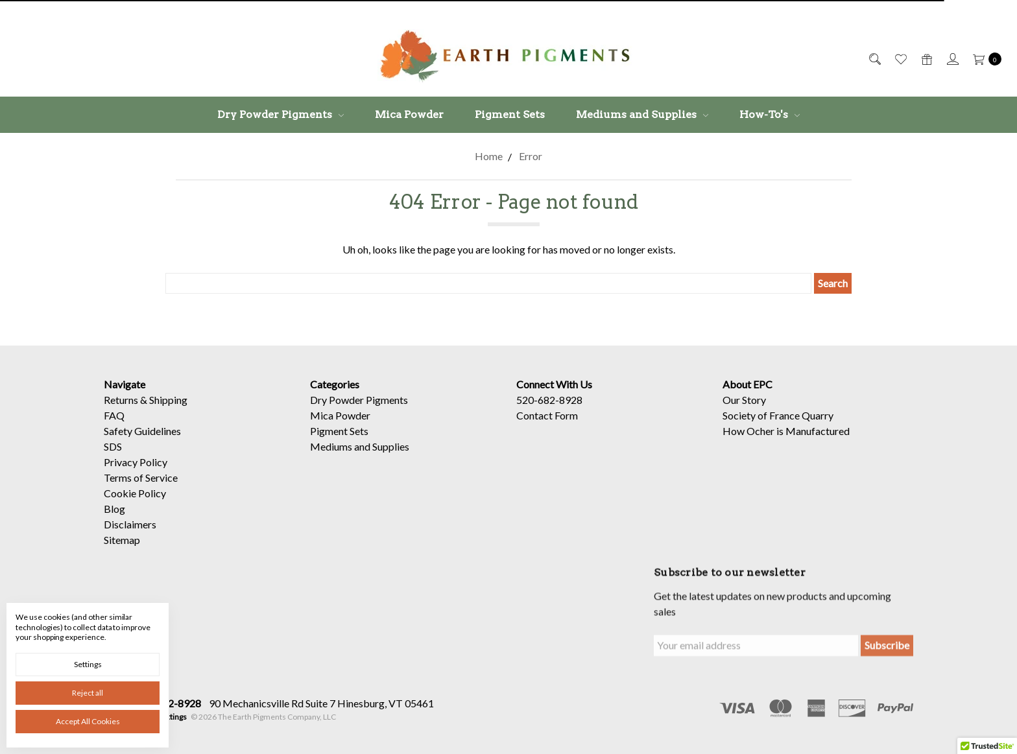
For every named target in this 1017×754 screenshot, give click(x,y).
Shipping (168, 400)
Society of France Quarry (778, 415)
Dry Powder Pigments (280, 114)
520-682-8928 (549, 400)
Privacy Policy (135, 462)
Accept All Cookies (88, 721)
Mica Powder (409, 114)
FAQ (114, 415)
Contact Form (547, 415)
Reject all (87, 693)
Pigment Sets (510, 114)
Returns (121, 400)
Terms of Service (141, 477)
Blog (114, 508)
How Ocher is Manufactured (786, 431)
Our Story (744, 400)
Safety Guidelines (142, 431)
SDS (113, 446)
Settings (88, 664)
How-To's (769, 114)
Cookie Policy (135, 493)
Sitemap (122, 540)
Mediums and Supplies (642, 114)
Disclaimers (130, 524)
